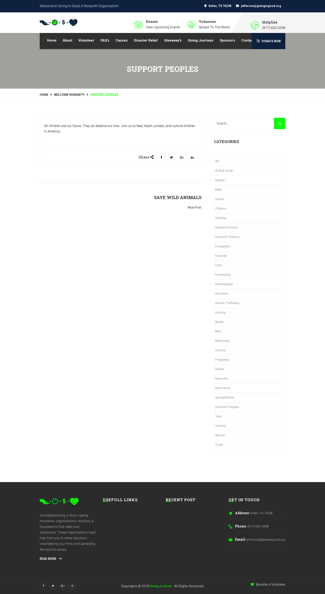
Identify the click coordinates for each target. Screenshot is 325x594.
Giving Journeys (201, 40)
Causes (122, 40)
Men (218, 331)
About (67, 40)
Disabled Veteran (226, 227)
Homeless (221, 293)
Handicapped (224, 284)
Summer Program (227, 407)
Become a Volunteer (268, 584)
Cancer (220, 199)
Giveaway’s (173, 40)
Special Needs (224, 397)
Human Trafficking (227, 303)
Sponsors (227, 40)
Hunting (220, 312)
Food (218, 265)
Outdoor (220, 350)
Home (51, 40)
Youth (219, 444)
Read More (51, 558)
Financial (221, 255)
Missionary (222, 340)
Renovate (221, 378)
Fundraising (223, 274)
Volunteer (86, 40)
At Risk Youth (224, 170)
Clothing (220, 218)
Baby (218, 189)
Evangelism (223, 246)
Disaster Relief (146, 40)
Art (217, 161)
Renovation (222, 388)
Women (220, 435)
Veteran (220, 425)
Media (219, 322)
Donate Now (268, 41)
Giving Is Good (160, 586)
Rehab (219, 369)
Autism (220, 180)
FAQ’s (105, 40)
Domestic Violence (227, 237)
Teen (218, 416)
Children (220, 208)
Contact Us (250, 40)
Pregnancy (222, 359)
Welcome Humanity (69, 94)
